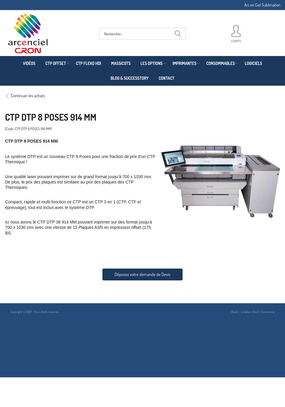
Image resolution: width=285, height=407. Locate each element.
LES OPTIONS (151, 63)
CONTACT (166, 78)
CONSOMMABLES (220, 63)
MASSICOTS (121, 63)
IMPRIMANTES (184, 63)
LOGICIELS (253, 63)
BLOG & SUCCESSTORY (129, 78)
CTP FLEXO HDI (88, 63)
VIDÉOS (29, 63)
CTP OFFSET (55, 63)
